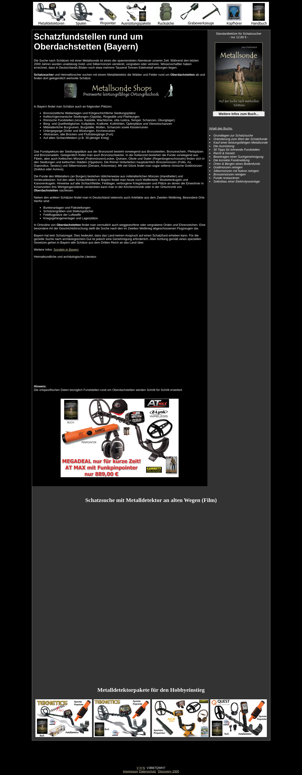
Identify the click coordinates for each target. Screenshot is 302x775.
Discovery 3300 (168, 771)
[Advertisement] (151, 755)
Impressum (130, 771)
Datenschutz (147, 771)
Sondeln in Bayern (66, 249)
